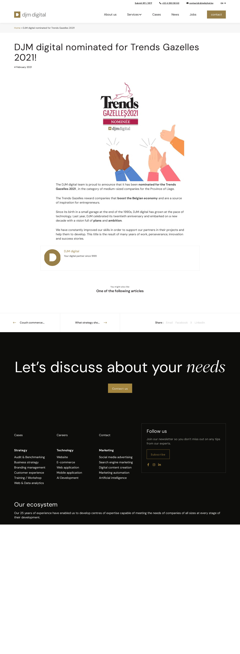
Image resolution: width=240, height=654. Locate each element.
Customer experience (29, 473)
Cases (18, 435)
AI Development (67, 478)
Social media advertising (115, 457)
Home (17, 27)
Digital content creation (115, 467)
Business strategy (26, 462)
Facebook (182, 322)
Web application (68, 467)
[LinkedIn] (159, 464)
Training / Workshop (28, 478)
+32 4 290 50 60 (169, 3)
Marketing (106, 450)
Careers (62, 435)
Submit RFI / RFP (143, 3)
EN (222, 3)
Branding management (29, 467)
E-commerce (66, 462)
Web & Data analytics (29, 483)
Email (169, 322)
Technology (65, 450)
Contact (104, 435)
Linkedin (200, 322)
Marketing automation (114, 473)
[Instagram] (153, 464)
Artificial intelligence (113, 478)
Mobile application (69, 473)
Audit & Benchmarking (29, 457)
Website (62, 457)
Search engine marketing (116, 462)
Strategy (20, 450)
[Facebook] (148, 464)
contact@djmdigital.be (200, 3)
